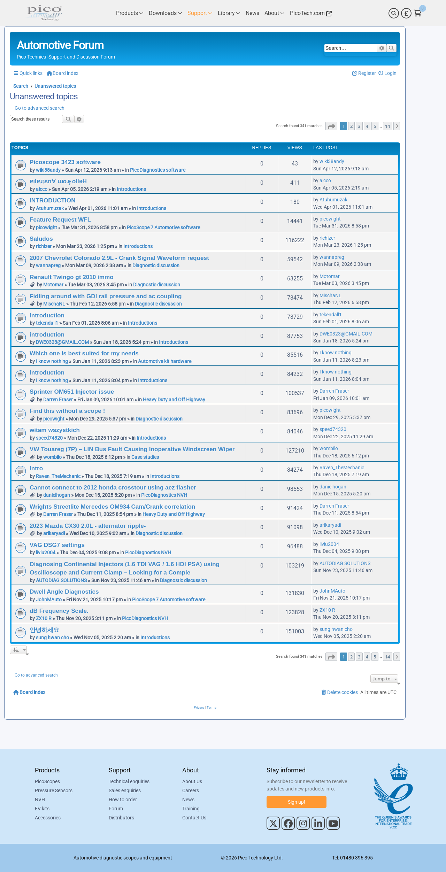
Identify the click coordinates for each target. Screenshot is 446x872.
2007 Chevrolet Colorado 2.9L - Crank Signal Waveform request (119, 257)
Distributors (121, 817)
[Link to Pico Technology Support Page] (200, 13)
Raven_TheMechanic (58, 476)
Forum (116, 808)
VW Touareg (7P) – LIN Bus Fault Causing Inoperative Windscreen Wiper (132, 449)
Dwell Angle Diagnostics (64, 591)
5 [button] (375, 126)
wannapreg (48, 265)
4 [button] (367, 126)
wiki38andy (48, 170)
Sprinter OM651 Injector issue (72, 391)
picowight (46, 227)
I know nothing (52, 361)
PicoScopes (47, 781)
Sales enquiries (125, 790)
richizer (44, 246)
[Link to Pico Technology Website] (310, 13)
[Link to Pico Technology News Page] (252, 13)
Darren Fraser (58, 399)
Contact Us (194, 817)
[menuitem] (387, 73)
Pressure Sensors (53, 790)
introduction (47, 334)
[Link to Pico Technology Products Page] (130, 13)
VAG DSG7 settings (57, 544)
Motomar (53, 284)
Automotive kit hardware (164, 361)
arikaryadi (54, 533)
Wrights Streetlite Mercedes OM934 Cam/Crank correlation (112, 506)
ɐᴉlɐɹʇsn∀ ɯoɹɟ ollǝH (58, 181)
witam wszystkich (55, 429)
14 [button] (387, 126)
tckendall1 (47, 323)
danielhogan (56, 495)
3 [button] (359, 126)
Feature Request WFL (60, 219)
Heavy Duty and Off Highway (174, 399)
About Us (192, 781)
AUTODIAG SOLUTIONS (61, 580)
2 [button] (351, 126)
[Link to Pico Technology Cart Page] (418, 13)
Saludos (41, 238)
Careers (190, 790)
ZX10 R (44, 618)
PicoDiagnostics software (157, 170)
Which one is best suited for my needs (84, 353)
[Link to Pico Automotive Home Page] (43, 13)
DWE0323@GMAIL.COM (62, 342)
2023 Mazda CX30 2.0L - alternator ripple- (88, 525)
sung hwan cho (52, 637)
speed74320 (49, 438)
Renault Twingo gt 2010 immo (72, 276)
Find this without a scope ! (67, 410)
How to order (123, 799)
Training (191, 808)
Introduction (47, 315)
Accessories (48, 817)
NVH (40, 799)
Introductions (131, 189)
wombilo (52, 457)
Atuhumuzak (50, 208)
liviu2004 (45, 552)
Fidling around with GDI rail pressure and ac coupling (106, 296)
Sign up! (296, 802)
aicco (41, 189)
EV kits (42, 808)
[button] (331, 126)
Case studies (145, 457)
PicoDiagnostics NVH (164, 495)
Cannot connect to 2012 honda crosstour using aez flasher (113, 487)
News (188, 799)
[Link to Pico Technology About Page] (274, 13)
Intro (36, 468)
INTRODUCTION (53, 200)
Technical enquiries (129, 781)
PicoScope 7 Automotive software (163, 227)
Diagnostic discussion (155, 265)
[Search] (394, 13)
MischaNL (54, 304)
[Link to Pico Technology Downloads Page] (165, 13)
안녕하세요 (44, 629)
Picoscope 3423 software (65, 162)
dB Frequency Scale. (59, 610)
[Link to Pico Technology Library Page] (229, 13)
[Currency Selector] (406, 13)
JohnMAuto (49, 599)
